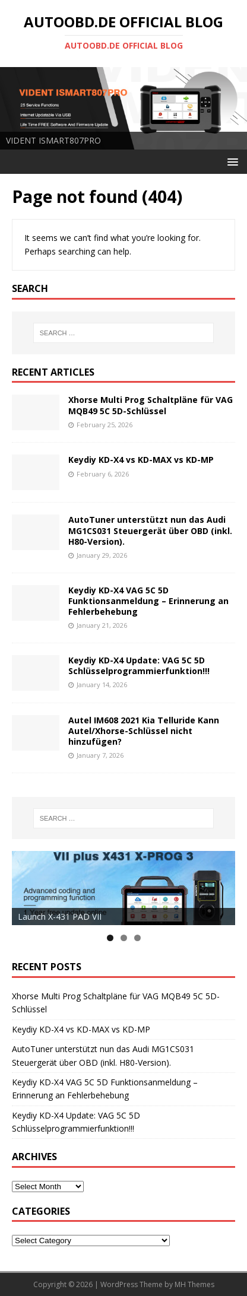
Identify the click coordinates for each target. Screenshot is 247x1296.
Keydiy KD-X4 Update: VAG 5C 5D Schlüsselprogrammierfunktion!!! (139, 665)
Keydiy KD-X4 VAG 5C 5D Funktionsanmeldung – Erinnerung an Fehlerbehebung (148, 601)
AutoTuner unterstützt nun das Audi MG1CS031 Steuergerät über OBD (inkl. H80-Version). (150, 530)
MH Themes (194, 1284)
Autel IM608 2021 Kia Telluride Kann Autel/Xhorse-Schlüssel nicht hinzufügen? (143, 730)
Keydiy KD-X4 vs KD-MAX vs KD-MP (141, 459)
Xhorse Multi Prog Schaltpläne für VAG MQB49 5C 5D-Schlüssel (150, 405)
